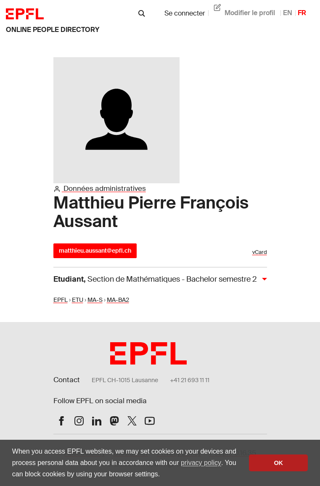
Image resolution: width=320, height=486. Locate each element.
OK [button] (278, 463)
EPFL (60, 300)
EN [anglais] (287, 12)
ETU (77, 300)
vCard (259, 252)
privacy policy (201, 462)
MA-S (95, 300)
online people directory (52, 29)
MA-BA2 (118, 300)
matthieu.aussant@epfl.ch (95, 250)
